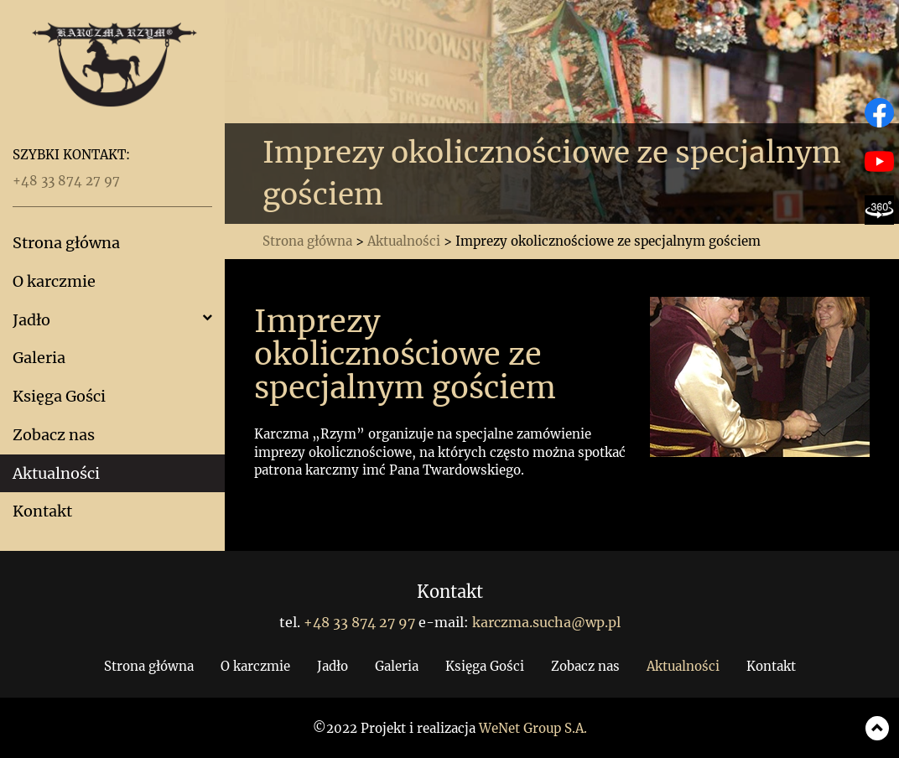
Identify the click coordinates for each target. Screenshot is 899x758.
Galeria (39, 357)
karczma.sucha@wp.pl (546, 622)
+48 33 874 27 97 (66, 181)
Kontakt (42, 511)
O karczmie (54, 281)
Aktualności (56, 473)
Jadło (31, 320)
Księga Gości (59, 396)
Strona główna (66, 242)
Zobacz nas (54, 434)
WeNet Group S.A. (533, 728)
